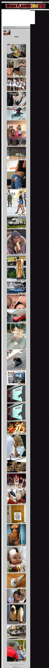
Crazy (5, 35)
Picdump (7, 35)
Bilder (4, 35)
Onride (26, 9)
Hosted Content (22, 9)
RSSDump (28, 9)
